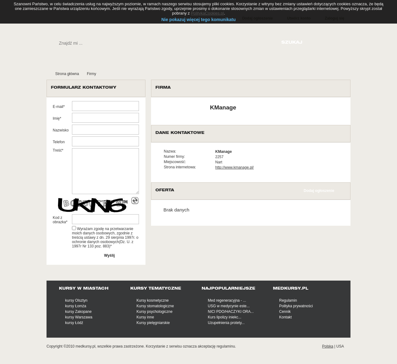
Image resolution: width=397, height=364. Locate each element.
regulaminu (225, 346)
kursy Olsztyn (76, 300)
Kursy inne (145, 317)
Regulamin (288, 300)
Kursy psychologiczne (154, 311)
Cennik (285, 311)
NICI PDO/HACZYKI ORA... (231, 311)
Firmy (91, 74)
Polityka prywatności (296, 306)
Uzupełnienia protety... (226, 323)
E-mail (58, 106)
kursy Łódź (74, 323)
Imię (56, 118)
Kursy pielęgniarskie (153, 323)
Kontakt (285, 317)
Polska (327, 346)
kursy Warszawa (78, 317)
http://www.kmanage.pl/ (234, 167)
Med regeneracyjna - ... (227, 300)
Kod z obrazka (59, 219)
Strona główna (67, 74)
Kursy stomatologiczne (155, 306)
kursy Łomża (75, 306)
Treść (57, 150)
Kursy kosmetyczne (152, 300)
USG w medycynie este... (229, 306)
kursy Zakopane (78, 311)
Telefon (59, 142)
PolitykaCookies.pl (207, 13)
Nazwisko (61, 130)
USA (340, 346)
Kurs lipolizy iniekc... (224, 317)
